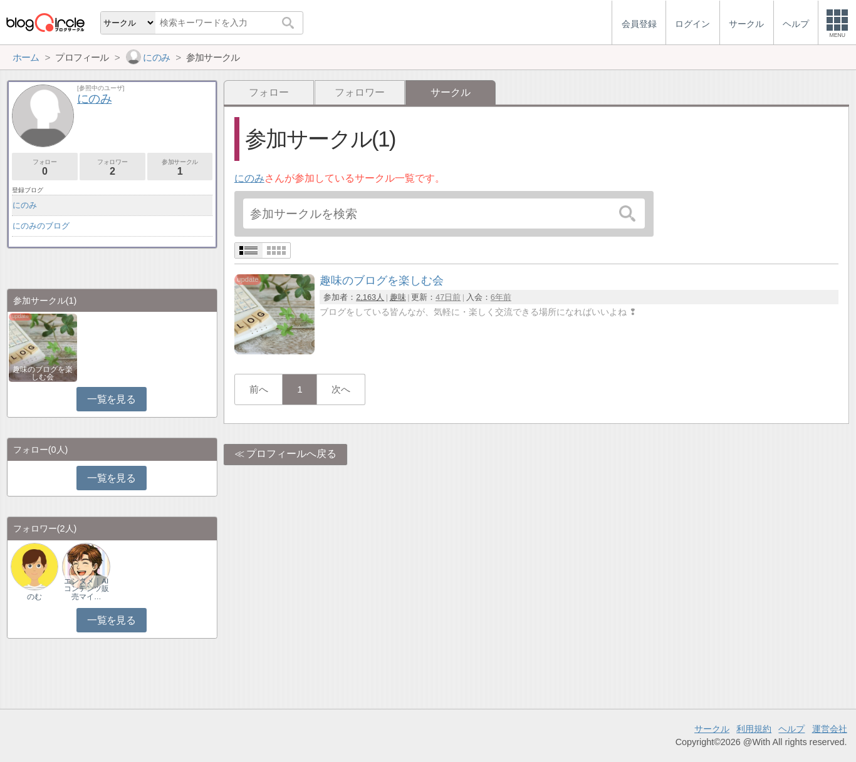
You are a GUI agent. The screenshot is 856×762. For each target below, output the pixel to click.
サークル (711, 729)
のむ (34, 596)
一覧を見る (111, 399)
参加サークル (180, 167)
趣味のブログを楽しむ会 (43, 373)
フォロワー (360, 92)
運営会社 (829, 729)
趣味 (398, 297)
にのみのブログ (41, 225)
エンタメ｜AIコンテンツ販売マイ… (86, 588)
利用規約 (753, 729)
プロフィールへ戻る (291, 453)
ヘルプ (791, 729)
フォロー (269, 92)
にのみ (249, 178)
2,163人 (370, 297)
